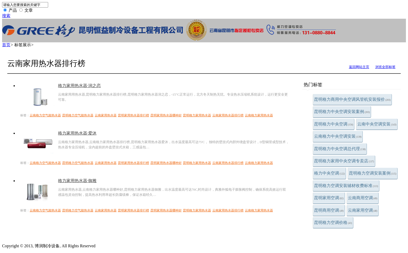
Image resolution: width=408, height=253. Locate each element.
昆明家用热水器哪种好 (166, 115)
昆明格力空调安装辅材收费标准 (346, 185)
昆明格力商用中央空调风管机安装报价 (352, 99)
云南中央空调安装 (376, 124)
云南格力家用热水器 (259, 115)
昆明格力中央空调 (333, 124)
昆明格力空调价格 (333, 222)
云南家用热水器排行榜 (228, 115)
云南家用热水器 (106, 115)
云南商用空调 (363, 198)
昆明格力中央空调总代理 (340, 149)
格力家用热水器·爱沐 (77, 133)
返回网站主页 (359, 67)
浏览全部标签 (385, 67)
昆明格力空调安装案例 (372, 173)
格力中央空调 (329, 173)
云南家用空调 (363, 210)
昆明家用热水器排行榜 (133, 115)
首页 (6, 45)
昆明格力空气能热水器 (77, 115)
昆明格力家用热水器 (197, 115)
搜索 (6, 16)
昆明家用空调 (329, 198)
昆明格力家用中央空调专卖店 (344, 161)
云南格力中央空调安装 (337, 136)
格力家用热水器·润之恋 (79, 85)
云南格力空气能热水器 (45, 115)
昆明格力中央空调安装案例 (342, 111)
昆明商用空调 (329, 210)
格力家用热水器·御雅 (77, 180)
